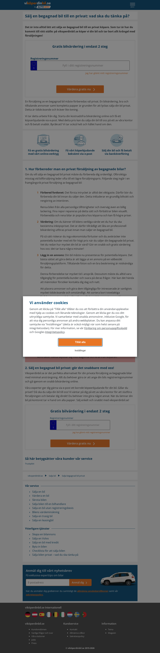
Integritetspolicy (55, 332)
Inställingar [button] (80, 350)
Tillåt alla (80, 342)
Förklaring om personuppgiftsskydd (105, 328)
